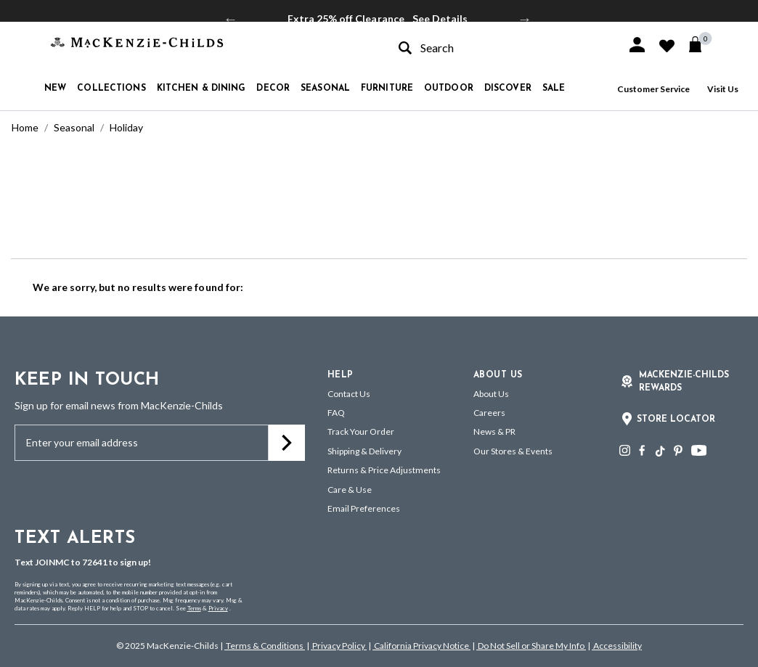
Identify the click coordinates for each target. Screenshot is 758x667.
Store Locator (676, 419)
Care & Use (349, 489)
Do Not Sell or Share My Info (531, 645)
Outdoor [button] (448, 88)
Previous (231, 19)
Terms (194, 608)
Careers (489, 412)
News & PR (494, 431)
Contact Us (348, 393)
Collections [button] (111, 88)
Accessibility (617, 645)
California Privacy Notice (421, 645)
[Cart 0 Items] (701, 44)
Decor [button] (273, 88)
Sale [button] (553, 88)
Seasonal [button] (325, 88)
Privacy (218, 608)
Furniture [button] (387, 88)
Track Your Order (360, 431)
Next (525, 19)
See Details (440, 18)
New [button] (55, 88)
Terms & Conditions (264, 645)
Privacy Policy (339, 645)
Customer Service (653, 88)
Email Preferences (363, 508)
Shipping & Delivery (364, 451)
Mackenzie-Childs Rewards (684, 382)
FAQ (336, 412)
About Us (491, 393)
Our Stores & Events (513, 451)
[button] (637, 44)
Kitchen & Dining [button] (201, 88)
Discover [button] (507, 88)
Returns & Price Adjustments (384, 470)
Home (25, 127)
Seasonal (74, 127)
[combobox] (499, 47)
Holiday (126, 127)
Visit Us (722, 88)
